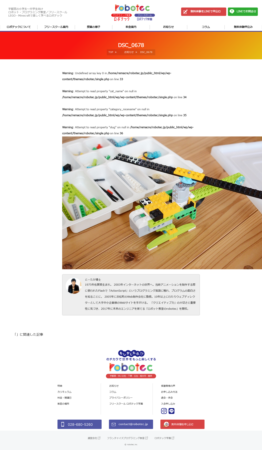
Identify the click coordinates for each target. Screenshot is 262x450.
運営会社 (92, 438)
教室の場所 (63, 404)
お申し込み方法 (169, 392)
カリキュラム (64, 392)
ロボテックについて (19, 27)
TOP (110, 52)
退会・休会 (167, 398)
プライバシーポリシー (121, 398)
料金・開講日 (64, 398)
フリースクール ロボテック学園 (126, 404)
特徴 (59, 386)
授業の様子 (93, 27)
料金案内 (131, 27)
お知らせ (168, 27)
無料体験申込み (243, 27)
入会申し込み (168, 404)
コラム (206, 27)
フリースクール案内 (56, 27)
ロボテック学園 (163, 438)
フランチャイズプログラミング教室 (126, 438)
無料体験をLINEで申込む (205, 12)
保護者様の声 (168, 386)
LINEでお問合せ (246, 12)
